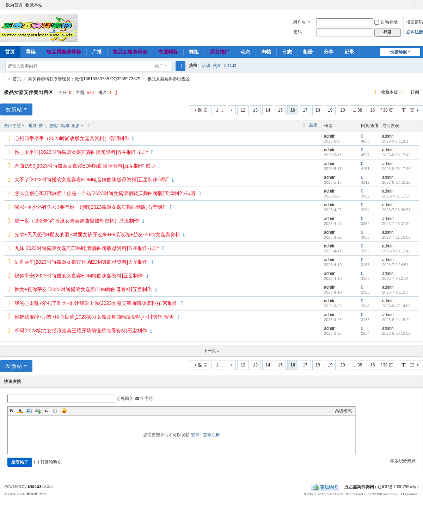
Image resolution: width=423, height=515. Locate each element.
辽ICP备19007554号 (397, 486)
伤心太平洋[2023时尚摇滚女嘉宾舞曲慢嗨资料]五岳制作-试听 (81, 152)
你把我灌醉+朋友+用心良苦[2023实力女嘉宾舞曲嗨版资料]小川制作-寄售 (94, 317)
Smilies (64, 410)
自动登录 (386, 22)
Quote (46, 410)
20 (342, 110)
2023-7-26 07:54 (396, 223)
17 (305, 110)
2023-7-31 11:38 (396, 196)
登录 (195, 434)
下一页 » (211, 350)
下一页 (407, 110)
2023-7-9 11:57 (395, 292)
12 (242, 110)
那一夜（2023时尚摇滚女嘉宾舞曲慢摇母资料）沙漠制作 (76, 221)
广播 (97, 52)
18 (317, 110)
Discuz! (35, 486)
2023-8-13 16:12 (396, 182)
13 (255, 110)
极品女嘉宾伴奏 (130, 52)
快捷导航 (398, 52)
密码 (297, 32)
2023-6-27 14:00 (396, 306)
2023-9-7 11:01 (395, 141)
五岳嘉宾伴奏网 (359, 486)
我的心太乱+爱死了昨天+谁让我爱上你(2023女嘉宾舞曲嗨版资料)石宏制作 (96, 303)
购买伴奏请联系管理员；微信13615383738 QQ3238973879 (84, 78)
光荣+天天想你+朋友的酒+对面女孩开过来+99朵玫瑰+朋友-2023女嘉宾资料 (97, 234)
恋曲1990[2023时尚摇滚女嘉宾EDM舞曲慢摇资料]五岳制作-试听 (84, 166)
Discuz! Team (36, 494)
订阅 (415, 92)
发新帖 (14, 109)
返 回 (202, 110)
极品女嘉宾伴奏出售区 (168, 78)
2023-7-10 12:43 (396, 251)
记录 (349, 52)
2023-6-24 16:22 (396, 320)
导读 (31, 52)
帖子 (159, 66)
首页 (17, 78)
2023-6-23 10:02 (396, 333)
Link (37, 410)
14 (267, 110)
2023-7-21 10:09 (396, 237)
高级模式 (343, 410)
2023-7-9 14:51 (395, 265)
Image (28, 410)
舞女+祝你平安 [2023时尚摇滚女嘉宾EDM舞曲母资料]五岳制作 (83, 289)
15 (280, 110)
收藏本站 (33, 4)
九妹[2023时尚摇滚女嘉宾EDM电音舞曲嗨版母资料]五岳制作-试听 (86, 248)
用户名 (299, 22)
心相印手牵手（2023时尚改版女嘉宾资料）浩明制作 (71, 138)
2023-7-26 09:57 (396, 210)
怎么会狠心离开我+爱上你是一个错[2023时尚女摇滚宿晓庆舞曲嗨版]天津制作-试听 (105, 193)
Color (20, 410)
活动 (206, 65)
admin (330, 136)
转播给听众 (48, 461)
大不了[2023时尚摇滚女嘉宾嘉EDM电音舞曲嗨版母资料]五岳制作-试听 (91, 179)
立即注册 (414, 32)
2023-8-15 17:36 (396, 169)
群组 (194, 52)
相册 (308, 52)
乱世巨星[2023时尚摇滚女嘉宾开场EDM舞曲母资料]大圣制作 (81, 262)
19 (330, 110)
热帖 (54, 125)
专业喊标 (168, 52)
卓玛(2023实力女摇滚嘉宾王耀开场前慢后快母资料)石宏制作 (80, 330)
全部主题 (12, 125)
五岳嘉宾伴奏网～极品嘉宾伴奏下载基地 (3, 79)
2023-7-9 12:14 (395, 278)
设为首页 (14, 4)
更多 (76, 125)
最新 (33, 125)
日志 (287, 52)
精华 (65, 125)
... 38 (357, 110)
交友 (217, 65)
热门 (43, 125)
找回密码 (414, 22)
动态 (245, 52)
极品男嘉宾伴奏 (64, 52)
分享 (328, 52)
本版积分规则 (403, 460)
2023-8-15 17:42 (396, 155)
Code (55, 410)
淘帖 (266, 52)
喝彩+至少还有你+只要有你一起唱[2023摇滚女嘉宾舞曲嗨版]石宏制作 (90, 207)
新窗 (313, 125)
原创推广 (219, 52)
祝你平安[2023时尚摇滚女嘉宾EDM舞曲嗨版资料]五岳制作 (78, 275)
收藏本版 (390, 92)
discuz (230, 65)
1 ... (219, 110)
